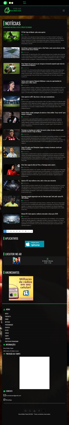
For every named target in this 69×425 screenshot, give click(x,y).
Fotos (6, 330)
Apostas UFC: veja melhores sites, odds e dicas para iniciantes (38, 181)
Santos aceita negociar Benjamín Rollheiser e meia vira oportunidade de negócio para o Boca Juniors (41, 81)
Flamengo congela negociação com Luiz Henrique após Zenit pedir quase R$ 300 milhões (42, 197)
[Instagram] (25, 411)
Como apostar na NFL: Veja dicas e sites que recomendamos (37, 97)
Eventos (7, 327)
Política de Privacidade (11, 341)
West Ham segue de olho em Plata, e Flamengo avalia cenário (38, 165)
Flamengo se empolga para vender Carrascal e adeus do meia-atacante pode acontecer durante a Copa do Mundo (42, 130)
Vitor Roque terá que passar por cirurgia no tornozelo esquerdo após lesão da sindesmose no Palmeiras (42, 64)
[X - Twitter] (43, 411)
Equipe (7, 336)
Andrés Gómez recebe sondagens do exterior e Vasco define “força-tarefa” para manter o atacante (43, 113)
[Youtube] (34, 411)
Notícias (7, 322)
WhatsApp (9, 400)
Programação (9, 325)
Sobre (6, 319)
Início (6, 314)
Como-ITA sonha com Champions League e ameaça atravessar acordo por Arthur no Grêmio (41, 148)
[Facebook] (39, 411)
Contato (7, 339)
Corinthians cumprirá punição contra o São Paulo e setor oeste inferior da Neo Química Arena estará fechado (43, 48)
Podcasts (8, 316)
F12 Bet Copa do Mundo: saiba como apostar (33, 32)
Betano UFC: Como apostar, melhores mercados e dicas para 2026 (39, 214)
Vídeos (7, 333)
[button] (64, 10)
